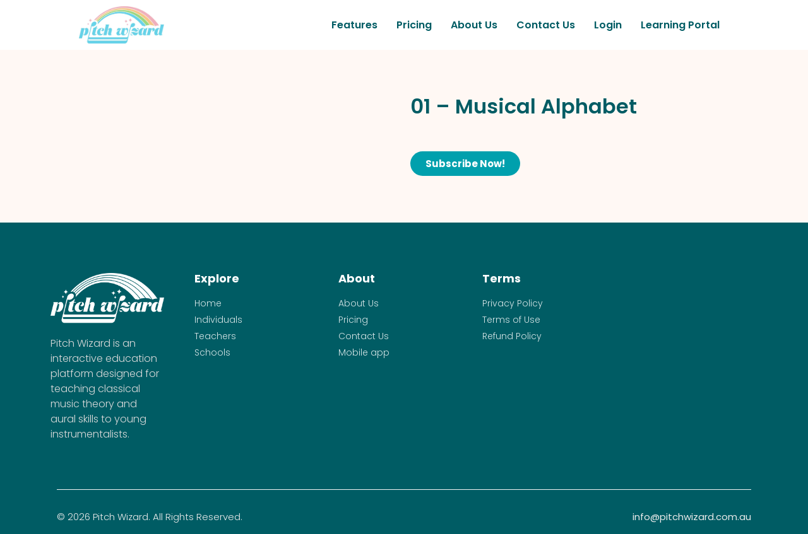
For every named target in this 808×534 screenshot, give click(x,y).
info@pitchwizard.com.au (692, 516)
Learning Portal (680, 25)
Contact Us (545, 25)
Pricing (414, 25)
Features (354, 25)
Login (608, 25)
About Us (474, 25)
